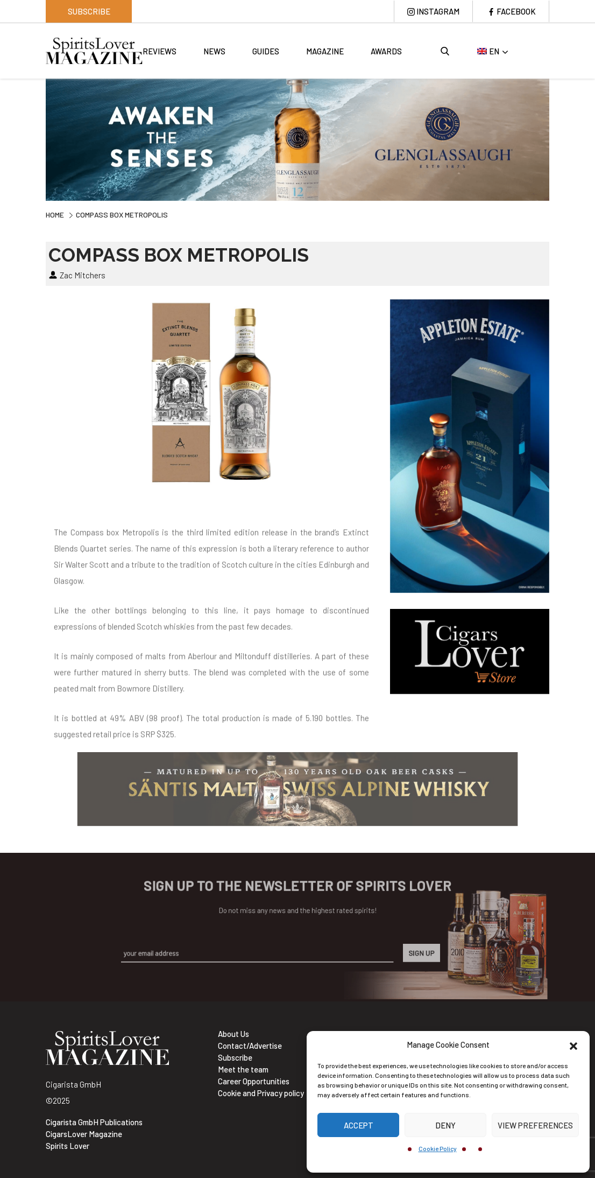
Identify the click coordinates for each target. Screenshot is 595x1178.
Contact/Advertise (250, 1045)
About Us (233, 1034)
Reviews (159, 51)
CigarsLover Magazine (84, 1134)
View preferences (535, 1125)
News (214, 51)
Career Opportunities (253, 1081)
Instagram (437, 11)
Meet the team (243, 1069)
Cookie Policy (438, 1148)
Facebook (516, 11)
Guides (265, 51)
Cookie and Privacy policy (261, 1093)
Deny (445, 1125)
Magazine (325, 51)
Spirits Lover (67, 1146)
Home (55, 214)
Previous (37, 138)
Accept (358, 1125)
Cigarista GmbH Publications (94, 1122)
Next (557, 138)
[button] (573, 1044)
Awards (386, 51)
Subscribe (89, 11)
